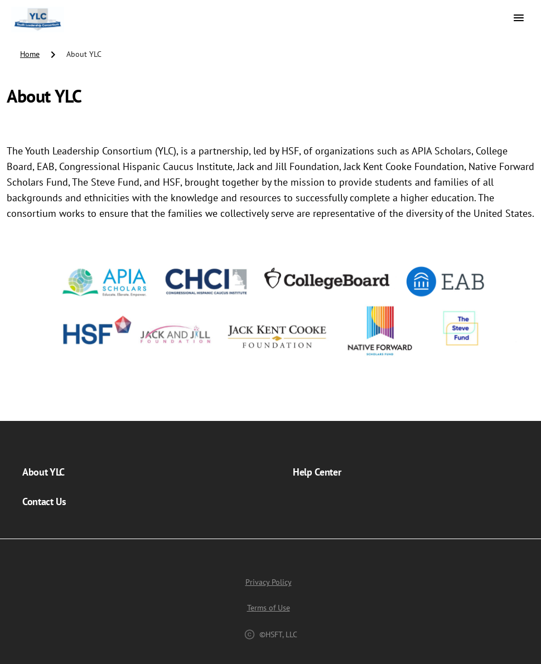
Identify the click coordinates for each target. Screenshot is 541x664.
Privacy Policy (268, 582)
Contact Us (44, 501)
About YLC (43, 472)
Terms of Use (268, 608)
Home (30, 54)
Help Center (317, 472)
